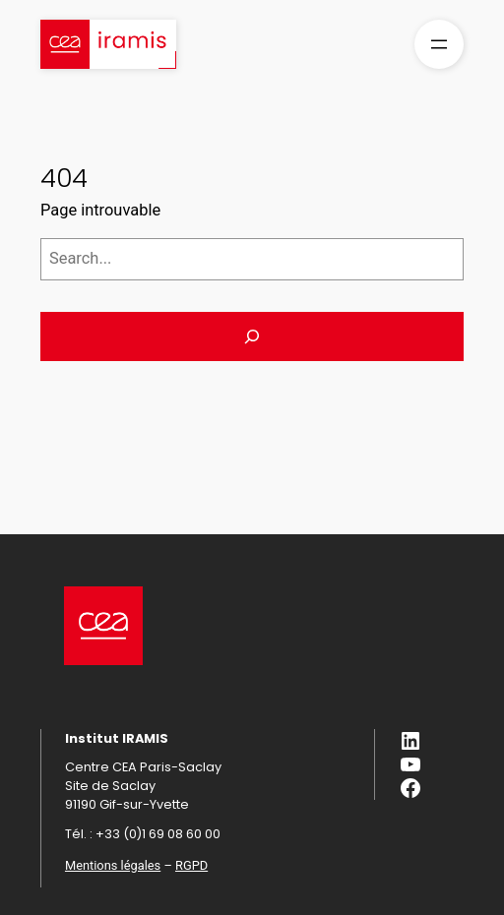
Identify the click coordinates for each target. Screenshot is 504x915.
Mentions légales (112, 865)
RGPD (191, 865)
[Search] (252, 336)
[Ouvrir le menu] (439, 44)
